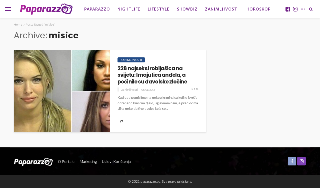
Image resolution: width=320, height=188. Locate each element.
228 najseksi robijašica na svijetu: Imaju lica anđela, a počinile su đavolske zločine (152, 75)
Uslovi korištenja (116, 161)
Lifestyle (159, 9)
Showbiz (187, 9)
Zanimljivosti (222, 9)
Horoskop (258, 9)
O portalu (66, 161)
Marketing (88, 161)
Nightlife (129, 9)
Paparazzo (97, 9)
